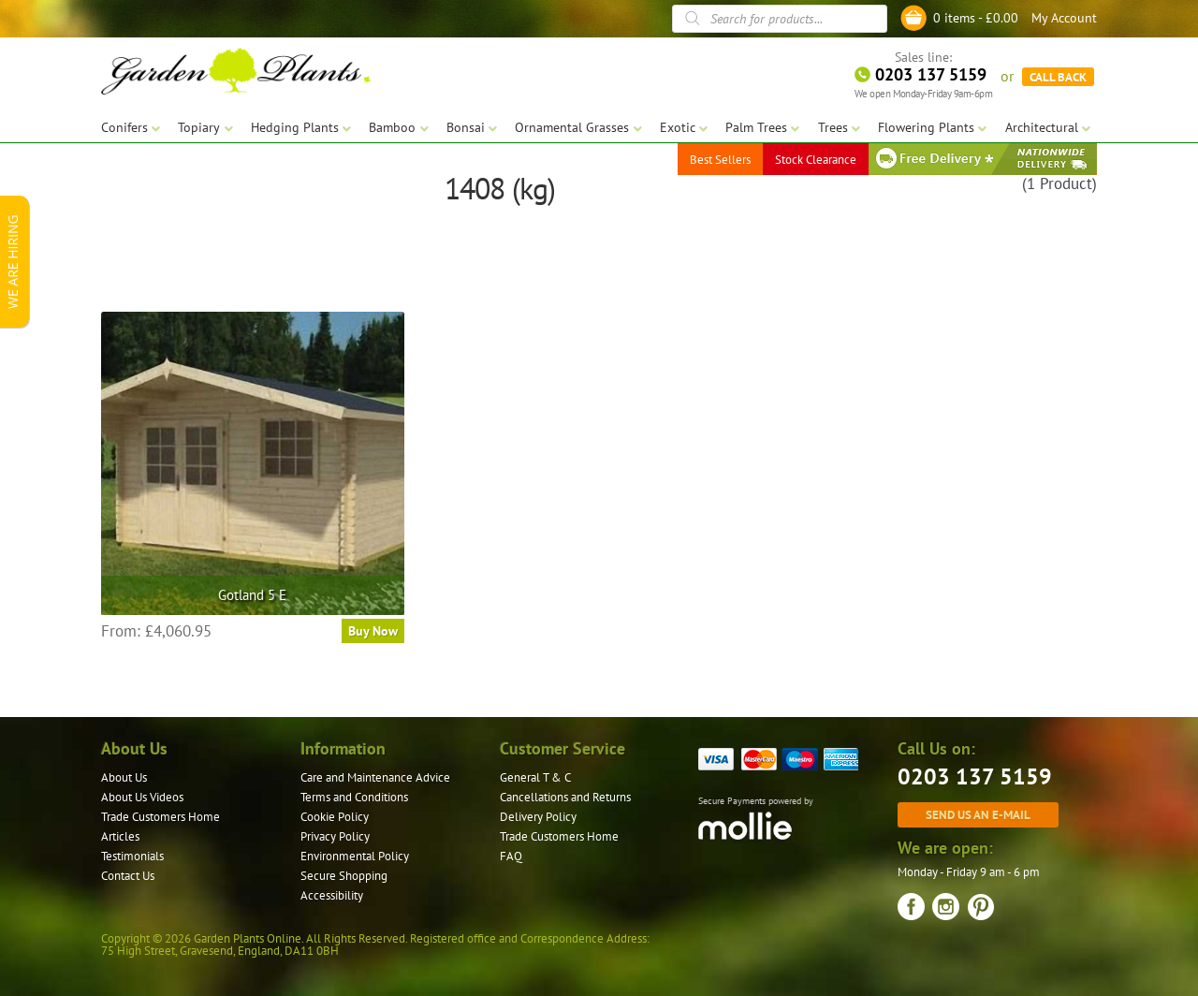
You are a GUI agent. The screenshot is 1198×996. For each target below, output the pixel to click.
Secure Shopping (343, 876)
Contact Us (127, 876)
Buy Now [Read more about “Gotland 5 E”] (373, 630)
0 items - (975, 17)
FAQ (511, 856)
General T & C (535, 777)
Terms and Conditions (354, 797)
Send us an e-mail (978, 814)
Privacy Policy (335, 836)
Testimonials (132, 856)
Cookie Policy (334, 817)
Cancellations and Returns (565, 797)
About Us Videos (142, 797)
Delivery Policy (538, 817)
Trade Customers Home (160, 817)
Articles (120, 836)
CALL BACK (1058, 74)
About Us (124, 777)
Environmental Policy (354, 856)
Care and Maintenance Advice (375, 777)
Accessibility (331, 895)
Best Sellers (720, 159)
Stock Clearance (815, 159)
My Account (1064, 17)
